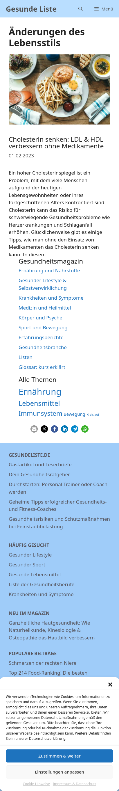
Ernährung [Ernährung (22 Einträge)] (40, 391)
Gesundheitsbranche (43, 347)
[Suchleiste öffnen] (81, 8)
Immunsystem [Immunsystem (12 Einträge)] (40, 413)
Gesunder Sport (27, 564)
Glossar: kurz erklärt (42, 367)
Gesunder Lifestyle (30, 554)
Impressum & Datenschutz (74, 787)
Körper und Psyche (40, 317)
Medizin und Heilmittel (45, 307)
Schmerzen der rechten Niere (42, 663)
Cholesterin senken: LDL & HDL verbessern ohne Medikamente (56, 142)
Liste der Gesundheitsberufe (41, 584)
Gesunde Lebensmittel (35, 574)
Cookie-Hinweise (36, 787)
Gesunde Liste (31, 9)
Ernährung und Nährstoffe (49, 270)
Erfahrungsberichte (41, 337)
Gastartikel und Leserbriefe (40, 464)
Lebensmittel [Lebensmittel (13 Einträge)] (39, 403)
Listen (26, 357)
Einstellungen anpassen (59, 776)
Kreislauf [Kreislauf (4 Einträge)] (92, 415)
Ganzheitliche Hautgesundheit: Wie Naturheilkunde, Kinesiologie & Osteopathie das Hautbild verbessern (52, 630)
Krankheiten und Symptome (51, 297)
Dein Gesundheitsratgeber (39, 474)
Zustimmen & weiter (59, 760)
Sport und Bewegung (43, 327)
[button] (110, 689)
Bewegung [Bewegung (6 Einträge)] (74, 414)
